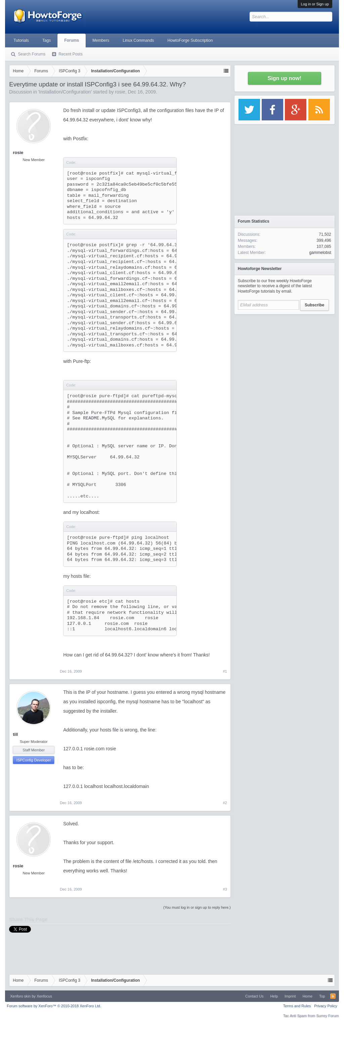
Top (322, 996)
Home (307, 996)
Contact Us (254, 996)
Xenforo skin (20, 996)
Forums (71, 40)
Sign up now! (284, 78)
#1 (225, 671)
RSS (333, 996)
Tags (46, 40)
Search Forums (31, 54)
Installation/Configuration (65, 92)
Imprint (290, 996)
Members (100, 40)
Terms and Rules (297, 1006)
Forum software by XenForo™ (54, 1006)
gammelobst (320, 252)
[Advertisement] (284, 360)
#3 (225, 889)
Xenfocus (44, 996)
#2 (225, 803)
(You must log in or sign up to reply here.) (197, 907)
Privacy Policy (325, 1006)
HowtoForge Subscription (190, 40)
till (15, 734)
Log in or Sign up (315, 4)
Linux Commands (138, 40)
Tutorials (21, 40)
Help (274, 996)
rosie (120, 92)
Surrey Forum (327, 1016)
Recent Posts (70, 54)
